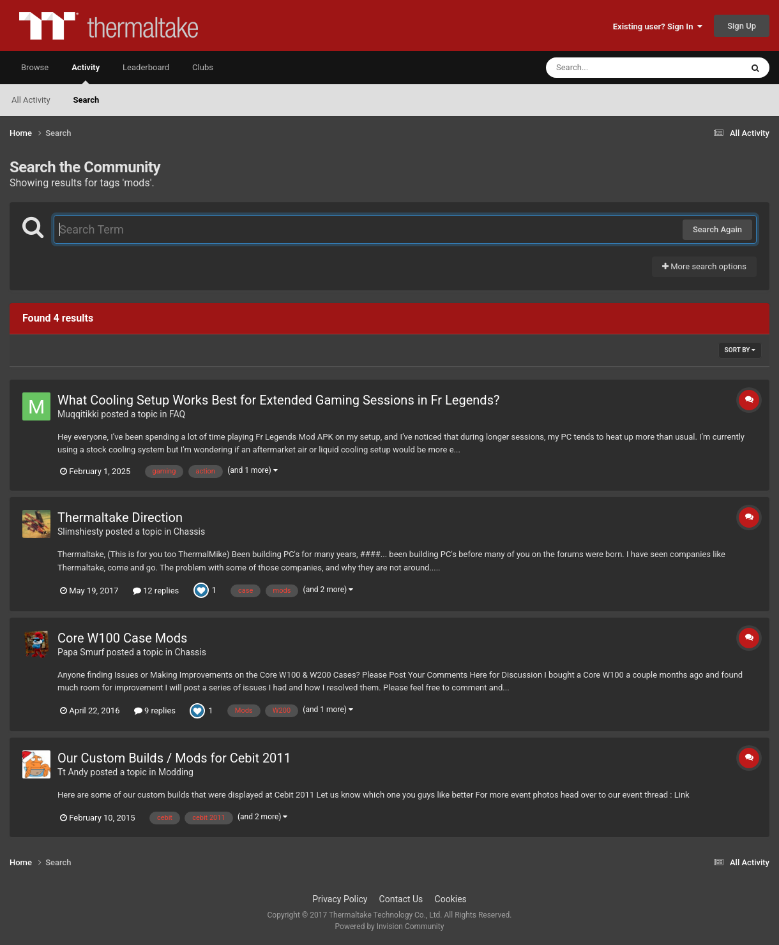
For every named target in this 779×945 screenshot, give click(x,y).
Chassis (190, 531)
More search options (704, 266)
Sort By (740, 349)
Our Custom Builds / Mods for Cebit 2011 (174, 758)
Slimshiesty (80, 531)
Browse (35, 67)
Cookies (451, 899)
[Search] (611, 67)
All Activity (30, 100)
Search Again (717, 229)
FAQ (177, 414)
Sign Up (741, 26)
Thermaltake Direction (120, 517)
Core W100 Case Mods (122, 638)
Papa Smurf (80, 652)
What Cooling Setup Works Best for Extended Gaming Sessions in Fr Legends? (278, 400)
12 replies (156, 590)
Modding (175, 772)
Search (86, 100)
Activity (86, 73)
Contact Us (401, 899)
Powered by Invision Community (389, 926)
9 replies (155, 710)
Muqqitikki (78, 414)
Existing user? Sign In (657, 26)
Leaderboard (146, 67)
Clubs (202, 67)
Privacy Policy (339, 899)
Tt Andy (72, 772)
